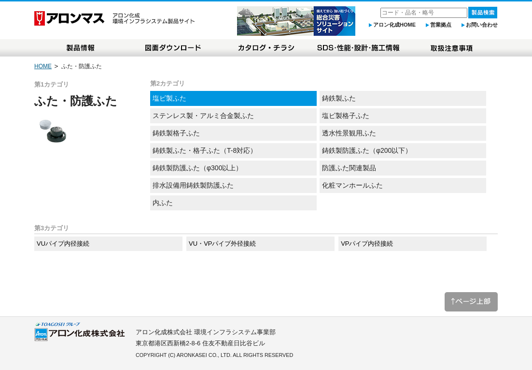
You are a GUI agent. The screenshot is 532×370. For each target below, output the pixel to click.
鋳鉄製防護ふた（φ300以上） (197, 168)
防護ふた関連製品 (349, 168)
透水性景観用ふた (349, 133)
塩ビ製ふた (169, 98)
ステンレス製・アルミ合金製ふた (203, 115)
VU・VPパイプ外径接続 (222, 243)
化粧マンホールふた (352, 185)
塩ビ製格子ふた (345, 115)
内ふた (163, 203)
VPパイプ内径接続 (367, 243)
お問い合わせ (482, 25)
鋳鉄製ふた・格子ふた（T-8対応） (205, 150)
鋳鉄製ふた (339, 98)
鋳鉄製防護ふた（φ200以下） (367, 150)
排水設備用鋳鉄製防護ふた (193, 185)
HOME (43, 66)
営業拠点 (440, 25)
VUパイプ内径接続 (63, 243)
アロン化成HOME (394, 25)
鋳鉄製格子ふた (176, 133)
